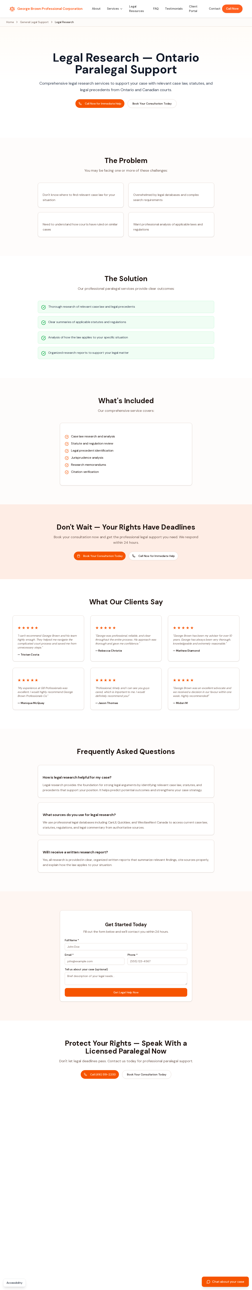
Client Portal (193, 9)
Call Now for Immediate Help (100, 103)
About (96, 9)
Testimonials (174, 9)
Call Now (232, 9)
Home (10, 22)
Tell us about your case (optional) (86, 969)
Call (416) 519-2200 (100, 1074)
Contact (214, 9)
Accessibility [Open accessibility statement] (14, 1282)
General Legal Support (34, 22)
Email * (69, 954)
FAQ (156, 9)
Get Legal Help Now (125, 992)
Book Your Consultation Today (152, 103)
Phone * (133, 954)
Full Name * (72, 940)
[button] (114, 9)
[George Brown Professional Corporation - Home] (45, 9)
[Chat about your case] (225, 1282)
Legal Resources (136, 9)
